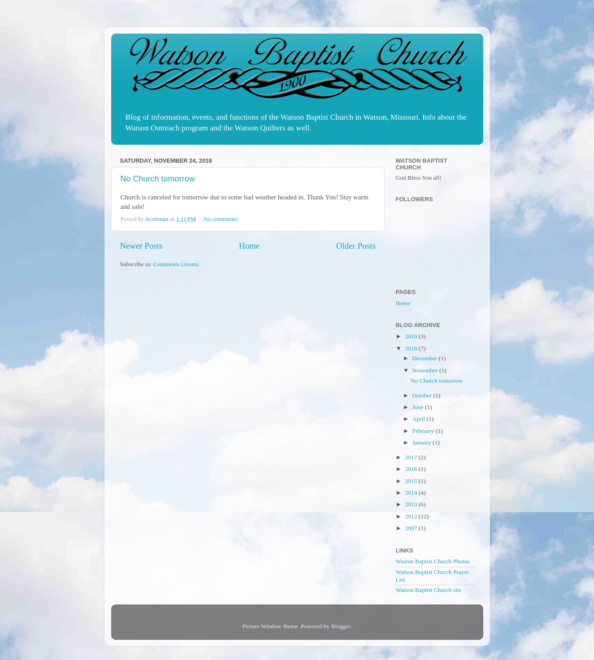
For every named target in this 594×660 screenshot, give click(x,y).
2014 (411, 492)
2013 (411, 504)
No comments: (222, 219)
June (418, 407)
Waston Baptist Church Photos (433, 561)
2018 (411, 348)
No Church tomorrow (158, 178)
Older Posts (356, 245)
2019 (411, 336)
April (419, 418)
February (424, 430)
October (423, 395)
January (422, 442)
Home (249, 245)
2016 (411, 469)
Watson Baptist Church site (429, 590)
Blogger (340, 626)
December (425, 358)
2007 (411, 528)
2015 (411, 481)
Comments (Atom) (176, 264)
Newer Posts (141, 245)
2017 (411, 457)
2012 (411, 516)
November (425, 370)
